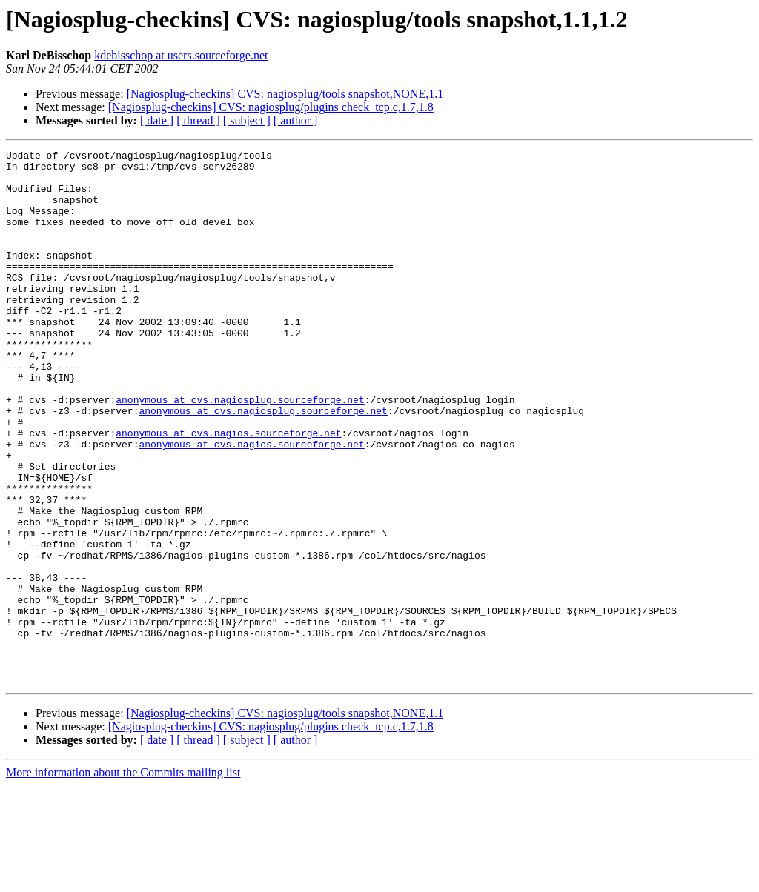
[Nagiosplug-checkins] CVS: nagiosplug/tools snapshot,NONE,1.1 (285, 93)
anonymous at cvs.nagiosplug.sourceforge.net (240, 450)
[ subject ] (247, 120)
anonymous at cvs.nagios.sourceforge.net (228, 490)
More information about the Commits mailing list (123, 879)
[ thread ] (198, 120)
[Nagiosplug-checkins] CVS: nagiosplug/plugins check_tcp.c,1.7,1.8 (271, 107)
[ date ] (156, 120)
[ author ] (296, 120)
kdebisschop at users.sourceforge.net (181, 55)
